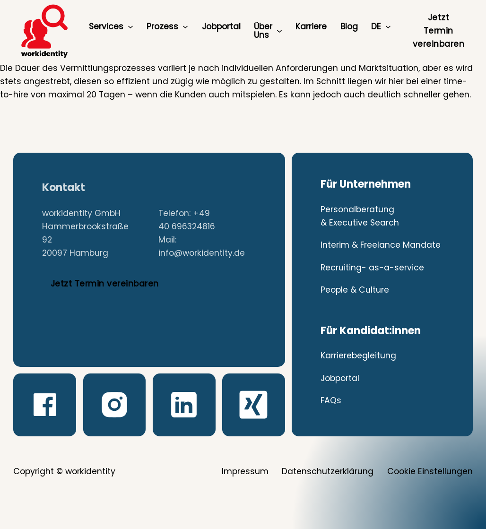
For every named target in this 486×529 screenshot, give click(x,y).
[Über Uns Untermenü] (279, 31)
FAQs (331, 400)
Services (106, 26)
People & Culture (355, 289)
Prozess (162, 26)
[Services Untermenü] (130, 27)
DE (376, 26)
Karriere (311, 26)
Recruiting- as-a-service (372, 267)
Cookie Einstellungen (430, 471)
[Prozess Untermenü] (185, 27)
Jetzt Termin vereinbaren (439, 31)
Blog (349, 26)
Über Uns (263, 30)
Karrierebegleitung (358, 355)
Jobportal (221, 26)
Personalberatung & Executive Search (360, 216)
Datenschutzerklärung (327, 471)
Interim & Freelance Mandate (381, 245)
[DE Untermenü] (388, 27)
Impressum (245, 471)
